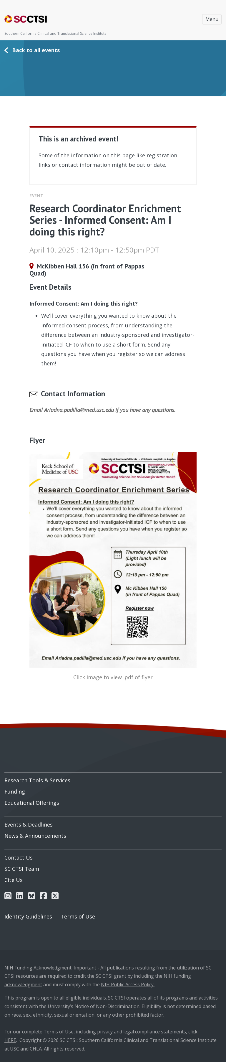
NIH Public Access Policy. (127, 984)
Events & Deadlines (28, 824)
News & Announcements (35, 835)
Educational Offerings (31, 802)
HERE (10, 1040)
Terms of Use (78, 916)
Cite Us (13, 879)
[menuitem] (113, 778)
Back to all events (36, 50)
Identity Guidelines (28, 916)
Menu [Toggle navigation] (211, 19)
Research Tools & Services (37, 780)
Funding (14, 791)
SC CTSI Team (21, 868)
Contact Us (18, 857)
